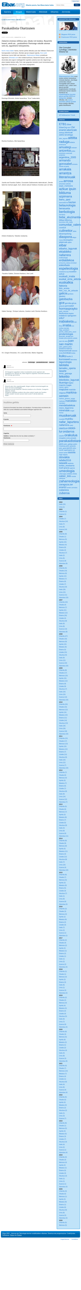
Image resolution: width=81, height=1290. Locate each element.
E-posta (6, 419)
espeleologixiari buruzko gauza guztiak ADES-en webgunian (67, 96)
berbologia (31, 362)
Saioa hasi (75, 1)
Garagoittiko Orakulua (13, 20)
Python (19, 1235)
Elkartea (54, 12)
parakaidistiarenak (42, 362)
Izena (5, 413)
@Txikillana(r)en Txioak (67, 115)
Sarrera (7, 12)
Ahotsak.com (13, 57)
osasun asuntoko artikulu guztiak (67, 100)
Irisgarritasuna (64, 1239)
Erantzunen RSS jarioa (69, 37)
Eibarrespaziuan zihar (66, 76)
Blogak (19, 12)
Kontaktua (75, 1239)
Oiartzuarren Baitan (33, 55)
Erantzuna (8, 425)
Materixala (31, 12)
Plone (12, 1235)
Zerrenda (66, 12)
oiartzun (51, 362)
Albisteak (43, 12)
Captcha (6, 433)
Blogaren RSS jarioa (68, 34)
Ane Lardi (43, 53)
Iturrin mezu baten (8, 51)
